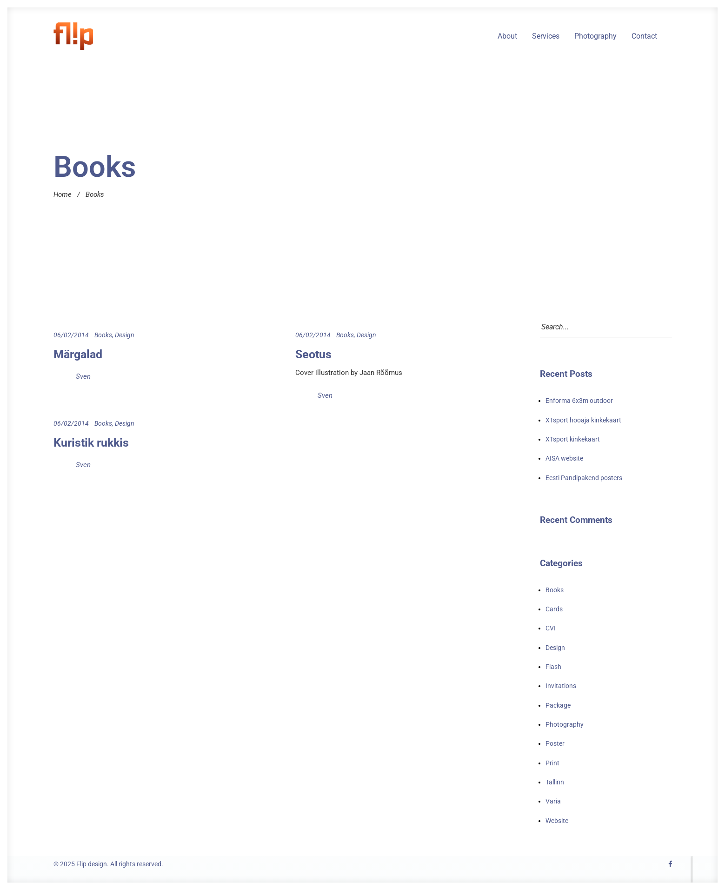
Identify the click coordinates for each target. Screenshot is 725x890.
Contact (644, 36)
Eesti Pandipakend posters (583, 478)
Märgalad (77, 354)
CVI (550, 628)
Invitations (560, 685)
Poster (555, 743)
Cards (554, 609)
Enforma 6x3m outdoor (579, 400)
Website (556, 820)
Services (545, 36)
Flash (553, 666)
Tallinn (554, 782)
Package (558, 705)
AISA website (564, 458)
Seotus (313, 354)
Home (62, 194)
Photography (595, 36)
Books (103, 335)
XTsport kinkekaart (572, 439)
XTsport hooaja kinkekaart (583, 420)
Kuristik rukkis (91, 442)
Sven (83, 376)
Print (552, 763)
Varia (553, 801)
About (507, 36)
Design (124, 335)
